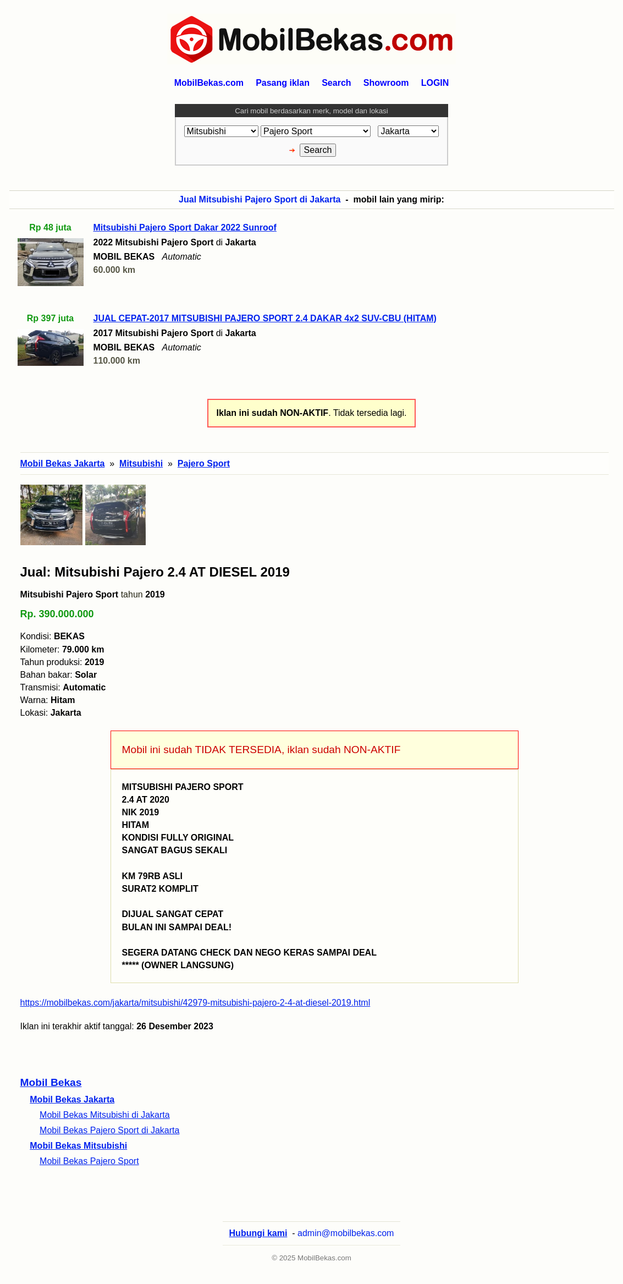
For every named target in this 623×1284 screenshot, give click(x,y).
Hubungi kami (258, 1233)
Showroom (386, 82)
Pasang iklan (283, 82)
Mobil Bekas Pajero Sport (89, 1161)
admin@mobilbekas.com (345, 1233)
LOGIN (435, 82)
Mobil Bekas (51, 1082)
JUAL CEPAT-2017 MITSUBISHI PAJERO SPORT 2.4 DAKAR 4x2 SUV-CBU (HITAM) (265, 318)
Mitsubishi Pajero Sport (69, 594)
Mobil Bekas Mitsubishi (78, 1145)
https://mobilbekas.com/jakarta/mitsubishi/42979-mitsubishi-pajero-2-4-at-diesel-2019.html (195, 1002)
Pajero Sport (204, 463)
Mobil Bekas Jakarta (72, 1099)
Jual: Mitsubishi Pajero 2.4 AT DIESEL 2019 (155, 571)
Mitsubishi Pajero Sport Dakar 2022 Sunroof (185, 227)
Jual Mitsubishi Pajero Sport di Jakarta (259, 199)
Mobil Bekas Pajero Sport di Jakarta (109, 1130)
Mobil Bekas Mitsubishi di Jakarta (105, 1115)
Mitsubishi (141, 463)
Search (336, 82)
